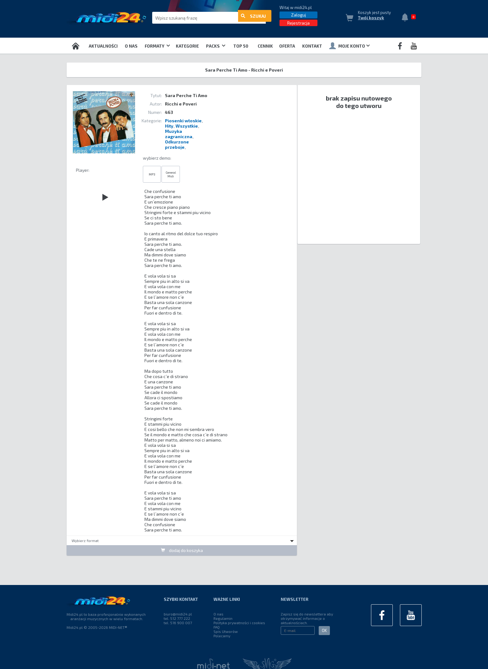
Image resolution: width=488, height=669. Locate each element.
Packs (215, 46)
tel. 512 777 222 (177, 618)
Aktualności (103, 46)
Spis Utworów (226, 631)
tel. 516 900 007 (178, 622)
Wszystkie (187, 126)
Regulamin (223, 618)
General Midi (171, 174)
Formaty (157, 46)
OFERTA (287, 46)
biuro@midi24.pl (178, 614)
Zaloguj (298, 14)
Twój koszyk (371, 17)
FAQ (217, 627)
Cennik (265, 46)
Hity (169, 126)
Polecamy (222, 636)
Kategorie (187, 46)
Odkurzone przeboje (177, 144)
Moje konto (349, 45)
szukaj (253, 18)
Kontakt (312, 46)
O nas (131, 46)
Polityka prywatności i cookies (239, 622)
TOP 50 (240, 46)
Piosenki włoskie (183, 120)
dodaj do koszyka (182, 550)
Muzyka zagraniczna (178, 134)
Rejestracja (298, 23)
